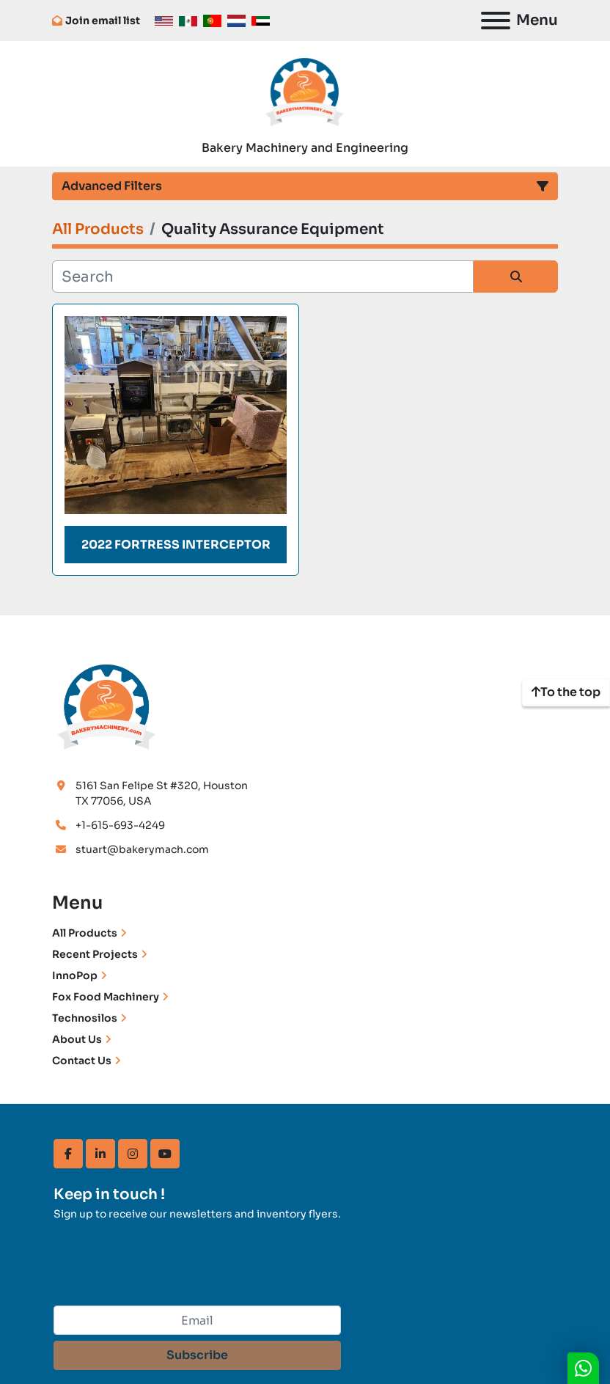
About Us (77, 1039)
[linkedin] (100, 1153)
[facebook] (68, 1153)
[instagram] (132, 1153)
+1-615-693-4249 (120, 825)
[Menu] (495, 20)
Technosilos (84, 1018)
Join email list (102, 20)
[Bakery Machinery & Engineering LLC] (107, 704)
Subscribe (197, 1355)
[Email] (197, 1320)
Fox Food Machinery (105, 996)
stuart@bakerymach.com (142, 849)
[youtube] (165, 1153)
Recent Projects (95, 954)
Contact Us (81, 1060)
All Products (84, 933)
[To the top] (566, 692)
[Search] (263, 276)
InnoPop (75, 975)
